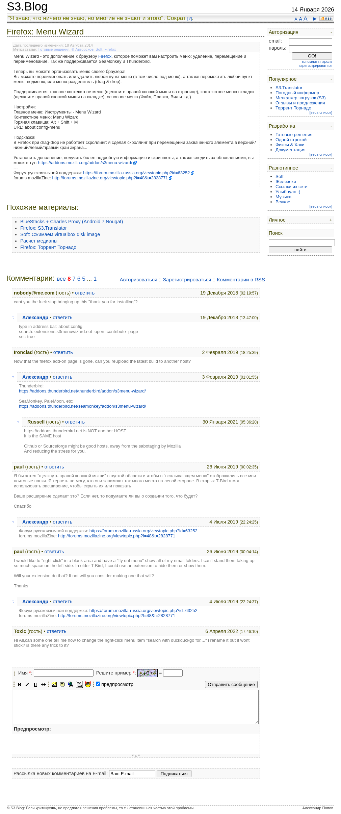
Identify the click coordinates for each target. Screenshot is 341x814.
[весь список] (320, 112)
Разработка (282, 126)
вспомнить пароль (317, 61)
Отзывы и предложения (300, 102)
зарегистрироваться (315, 65)
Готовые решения (54, 49)
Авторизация (283, 32)
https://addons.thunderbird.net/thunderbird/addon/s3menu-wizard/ (82, 390)
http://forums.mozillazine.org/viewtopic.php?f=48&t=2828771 (110, 177)
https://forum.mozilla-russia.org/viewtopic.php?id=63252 (136, 172)
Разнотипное (283, 168)
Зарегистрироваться (187, 279)
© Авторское (83, 49)
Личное (277, 220)
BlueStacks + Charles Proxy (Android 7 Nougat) (71, 221)
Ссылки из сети (292, 186)
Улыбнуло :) (288, 191)
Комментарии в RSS (241, 279)
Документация (291, 149)
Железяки (286, 181)
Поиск (276, 233)
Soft (99, 49)
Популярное (283, 79)
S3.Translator (289, 87)
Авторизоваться (138, 279)
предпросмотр (117, 684)
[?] (189, 18)
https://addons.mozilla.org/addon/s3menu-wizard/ (85, 162)
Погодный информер (297, 92)
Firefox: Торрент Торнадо (48, 247)
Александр (35, 317)
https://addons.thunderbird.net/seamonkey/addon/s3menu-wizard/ (82, 406)
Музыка (283, 196)
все (61, 278)
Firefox (110, 49)
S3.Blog (27, 6)
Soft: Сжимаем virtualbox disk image (60, 234)
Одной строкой (291, 139)
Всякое (283, 201)
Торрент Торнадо (293, 107)
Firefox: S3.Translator (43, 228)
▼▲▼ (136, 755)
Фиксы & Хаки (290, 144)
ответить (85, 293)
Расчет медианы (38, 241)
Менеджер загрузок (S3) (301, 97)
